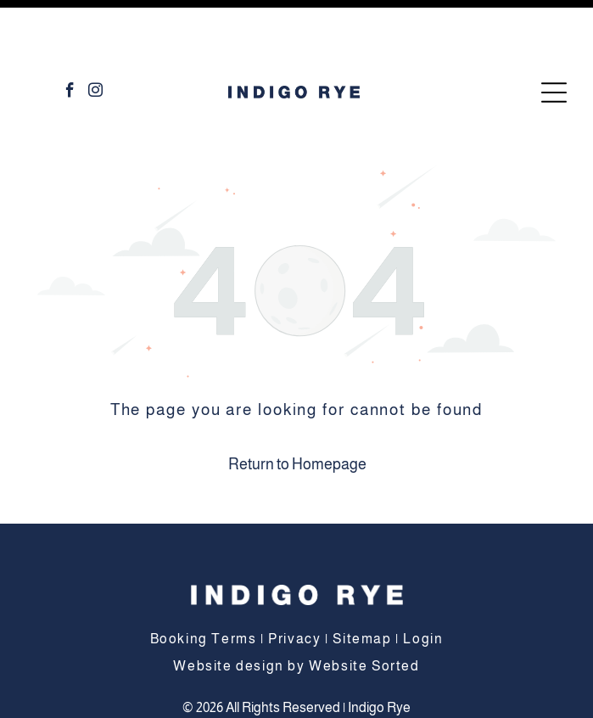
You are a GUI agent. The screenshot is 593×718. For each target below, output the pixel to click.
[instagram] (95, 35)
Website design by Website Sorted (296, 608)
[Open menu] (554, 35)
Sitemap (362, 581)
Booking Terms (203, 581)
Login (423, 581)
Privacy (294, 581)
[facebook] (70, 35)
